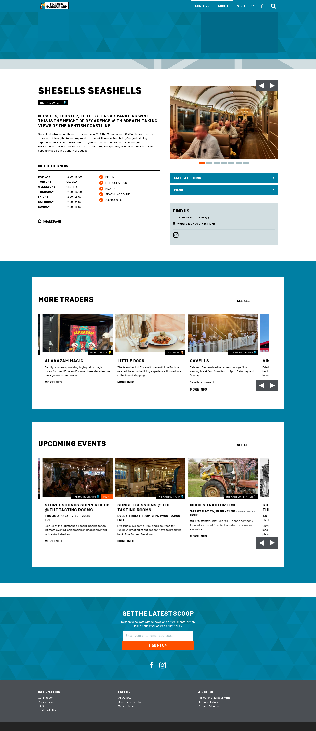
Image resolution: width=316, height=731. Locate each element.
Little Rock (127, 358)
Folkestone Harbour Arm (214, 688)
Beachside (166, 350)
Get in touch (45, 688)
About (223, 6)
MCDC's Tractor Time (210, 503)
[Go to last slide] (261, 85)
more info (48, 380)
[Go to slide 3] (217, 163)
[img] (71, 332)
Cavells (195, 358)
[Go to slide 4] (224, 163)
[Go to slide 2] (209, 163)
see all (243, 301)
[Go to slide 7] (246, 163)
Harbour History (208, 692)
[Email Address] (143, 636)
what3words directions (196, 223)
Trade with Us (47, 700)
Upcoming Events (129, 692)
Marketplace (92, 350)
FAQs (41, 696)
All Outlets (124, 688)
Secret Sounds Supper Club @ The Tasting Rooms (67, 508)
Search (273, 6)
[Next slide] (272, 85)
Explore (202, 6)
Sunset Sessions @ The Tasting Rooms (140, 506)
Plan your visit (47, 692)
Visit (252, 6)
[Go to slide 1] (202, 163)
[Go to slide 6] (239, 163)
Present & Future (209, 696)
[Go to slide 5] (231, 163)
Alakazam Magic (60, 358)
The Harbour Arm (53, 102)
